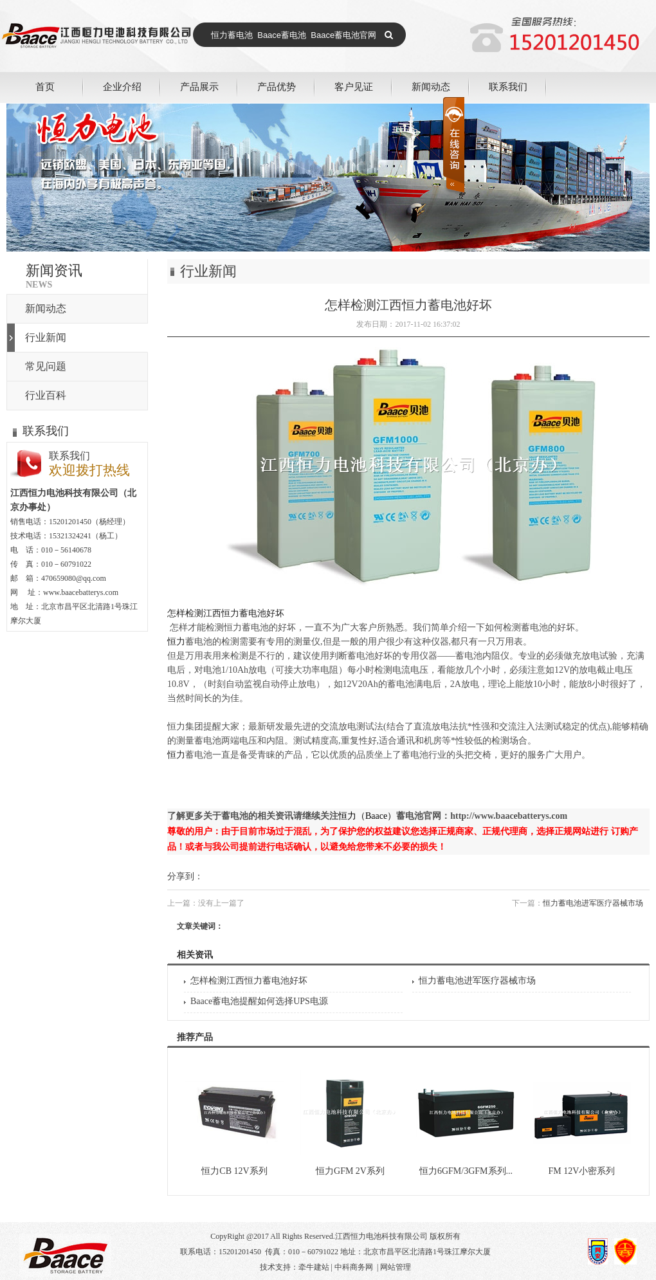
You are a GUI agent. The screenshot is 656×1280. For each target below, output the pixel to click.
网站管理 (395, 1267)
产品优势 (276, 86)
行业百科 (45, 395)
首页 (45, 86)
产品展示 (199, 86)
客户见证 (353, 86)
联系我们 (508, 86)
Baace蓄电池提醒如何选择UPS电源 (259, 1001)
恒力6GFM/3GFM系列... (466, 1171)
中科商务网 (353, 1267)
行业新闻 (45, 337)
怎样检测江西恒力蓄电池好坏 (248, 980)
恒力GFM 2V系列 (350, 1171)
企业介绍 (122, 86)
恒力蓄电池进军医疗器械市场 (593, 903)
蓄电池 (255, 627)
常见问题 (45, 366)
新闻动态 (431, 86)
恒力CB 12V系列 (234, 1171)
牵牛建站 (313, 1267)
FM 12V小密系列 (582, 1171)
